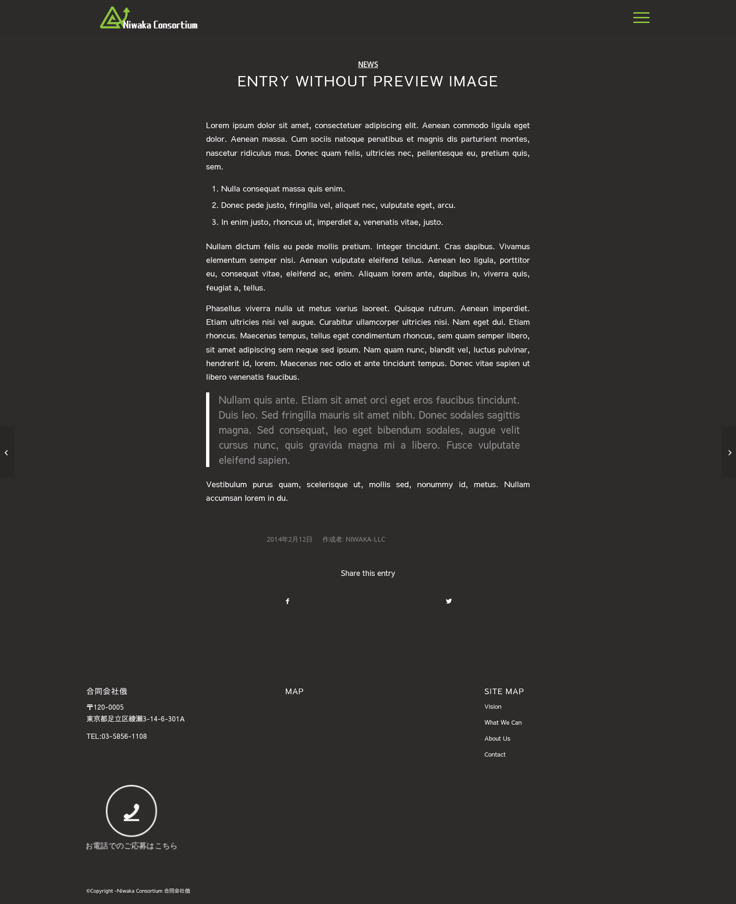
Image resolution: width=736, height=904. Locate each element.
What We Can (503, 722)
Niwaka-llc (365, 539)
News (368, 64)
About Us (497, 738)
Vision (493, 706)
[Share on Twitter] (448, 601)
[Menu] (638, 17)
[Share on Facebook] (287, 601)
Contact (495, 754)
